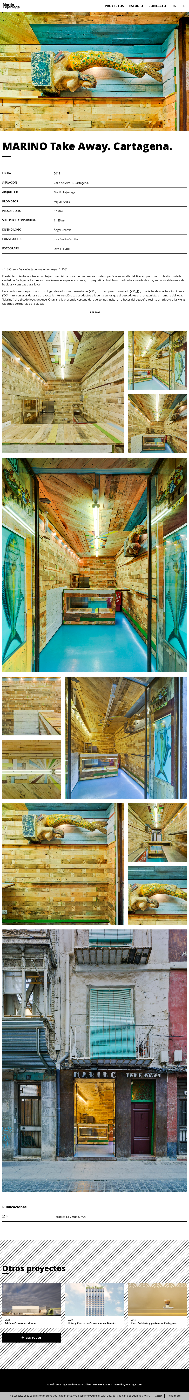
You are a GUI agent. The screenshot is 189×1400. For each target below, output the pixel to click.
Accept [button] (158, 1395)
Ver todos (31, 1338)
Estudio (136, 5)
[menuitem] (114, 5)
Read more (174, 1395)
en (183, 6)
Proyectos (114, 5)
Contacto (157, 5)
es (174, 5)
